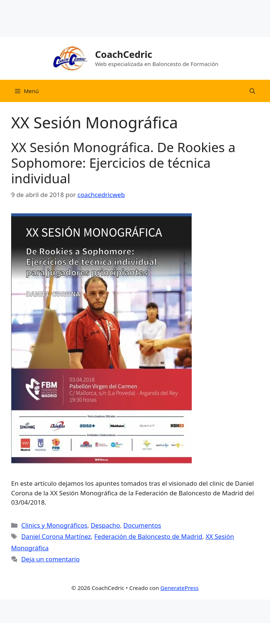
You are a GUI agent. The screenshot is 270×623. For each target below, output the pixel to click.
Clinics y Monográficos (54, 525)
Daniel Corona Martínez (56, 536)
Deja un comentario (50, 559)
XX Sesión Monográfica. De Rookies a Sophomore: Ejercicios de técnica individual (123, 162)
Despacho (105, 525)
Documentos (142, 525)
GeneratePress (179, 587)
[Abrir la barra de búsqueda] (252, 91)
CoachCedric (123, 54)
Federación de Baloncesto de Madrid (148, 536)
